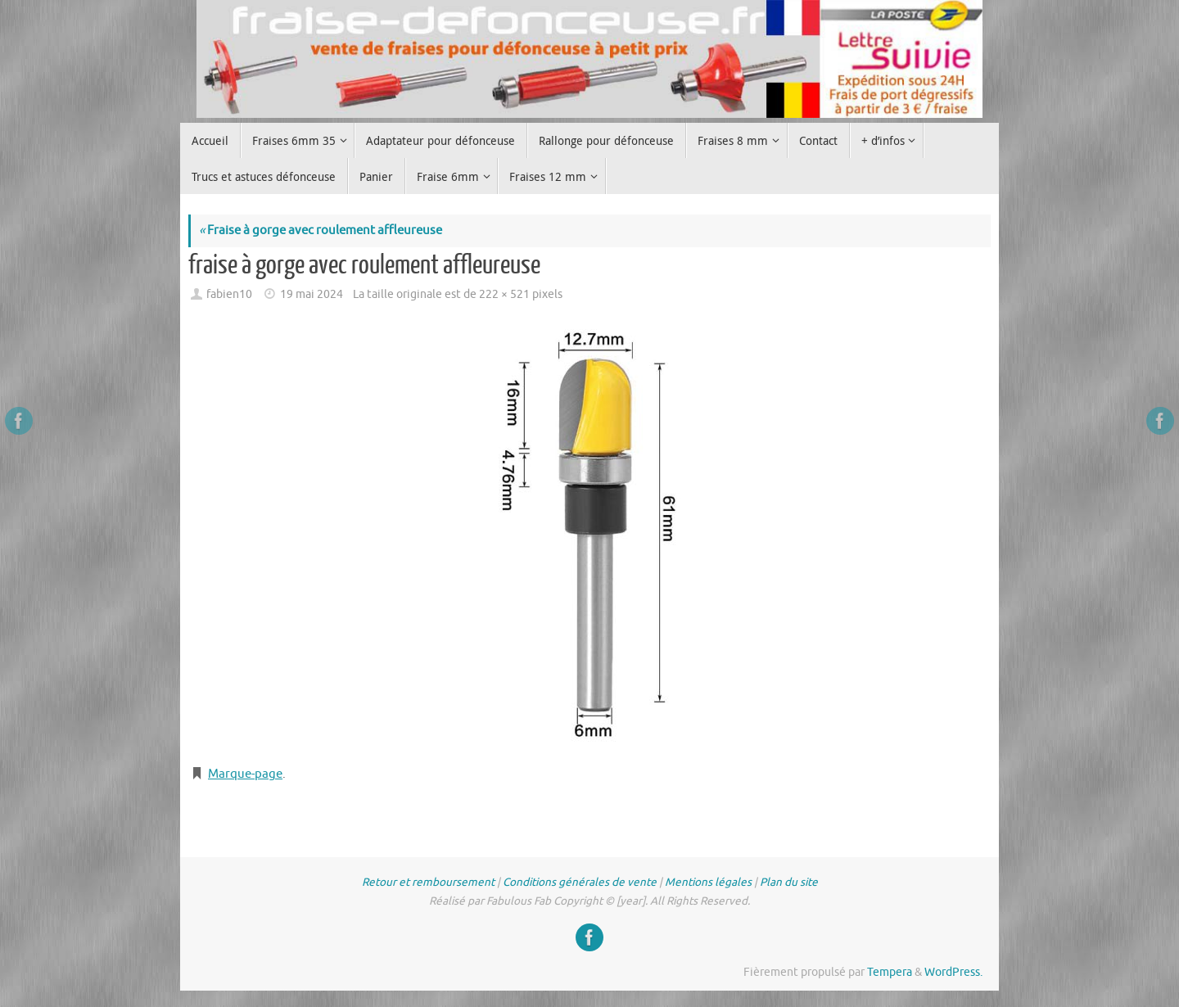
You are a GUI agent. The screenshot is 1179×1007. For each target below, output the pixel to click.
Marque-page (245, 774)
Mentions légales (708, 882)
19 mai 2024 (311, 294)
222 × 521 (504, 294)
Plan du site (789, 882)
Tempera (889, 972)
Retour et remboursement (428, 882)
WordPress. (953, 972)
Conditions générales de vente (580, 882)
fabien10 (229, 294)
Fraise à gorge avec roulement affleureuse (320, 230)
